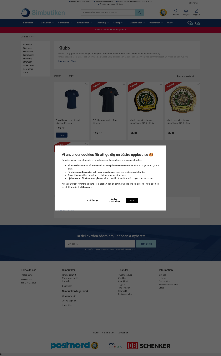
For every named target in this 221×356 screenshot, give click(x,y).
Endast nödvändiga (114, 200)
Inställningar (93, 200)
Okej (132, 200)
